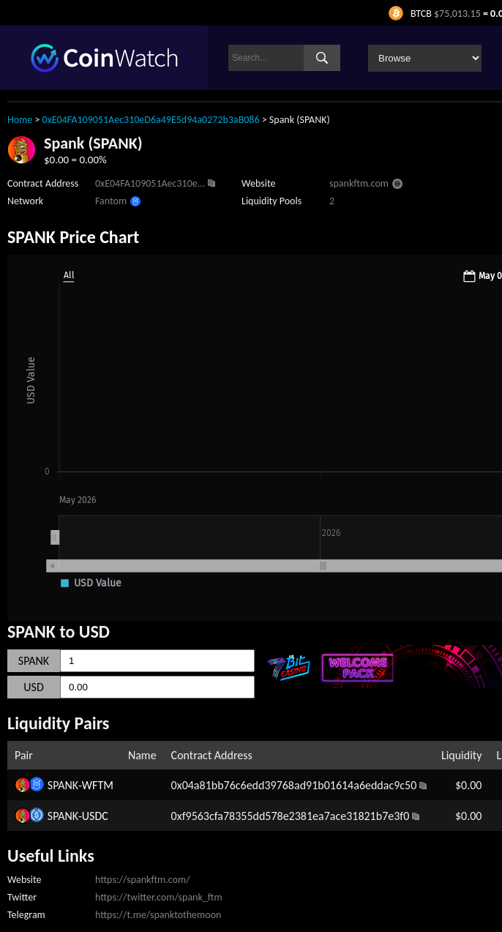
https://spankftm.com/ (142, 879)
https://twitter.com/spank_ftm (158, 897)
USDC (95, 816)
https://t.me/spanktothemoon (158, 915)
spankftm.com (359, 183)
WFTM (97, 785)
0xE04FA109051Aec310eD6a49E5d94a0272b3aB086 (151, 119)
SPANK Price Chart (73, 236)
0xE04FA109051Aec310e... (150, 183)
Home (19, 119)
